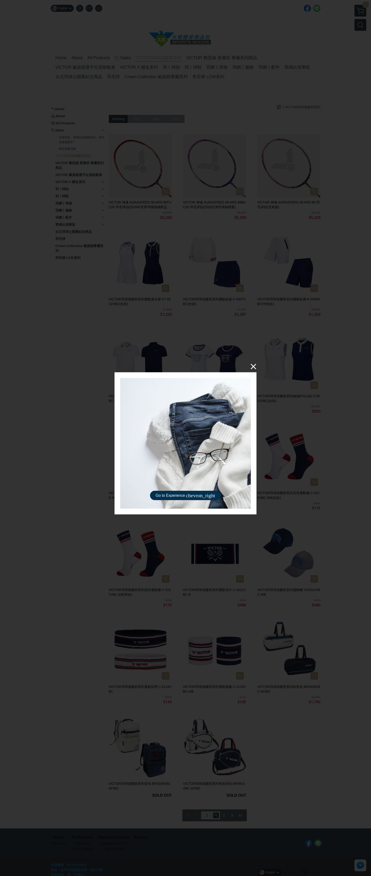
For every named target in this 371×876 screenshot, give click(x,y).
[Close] (253, 366)
